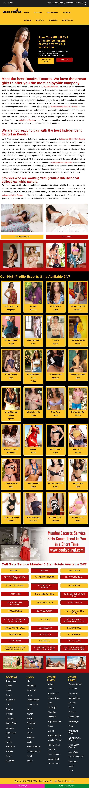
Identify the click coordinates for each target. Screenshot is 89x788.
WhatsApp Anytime (66, 786)
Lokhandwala (33, 700)
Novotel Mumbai (44, 611)
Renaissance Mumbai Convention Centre (44, 648)
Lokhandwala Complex (74, 739)
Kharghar (31, 686)
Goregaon (73, 761)
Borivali (40, 20)
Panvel (30, 728)
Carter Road (53, 759)
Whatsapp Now (46, 61)
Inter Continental (15, 585)
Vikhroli (51, 684)
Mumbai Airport (33, 747)
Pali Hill (72, 712)
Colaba (9, 686)
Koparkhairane (54, 721)
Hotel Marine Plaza (15, 628)
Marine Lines (74, 698)
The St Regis (44, 634)
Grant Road (11, 723)
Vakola (9, 742)
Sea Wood (73, 752)
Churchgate (11, 681)
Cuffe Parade (54, 764)
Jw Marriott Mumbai (44, 577)
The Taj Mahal (74, 641)
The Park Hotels (44, 602)
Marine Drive (53, 698)
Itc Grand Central (44, 594)
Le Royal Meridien (74, 577)
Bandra (27, 20)
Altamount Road (73, 732)
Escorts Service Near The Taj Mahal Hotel (74, 648)
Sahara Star (15, 634)
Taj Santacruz (15, 611)
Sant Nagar (74, 721)
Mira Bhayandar (76, 757)
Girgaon (9, 714)
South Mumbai (54, 735)
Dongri (51, 731)
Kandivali (10, 761)
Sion (71, 726)
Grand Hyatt (15, 641)
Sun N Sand (74, 585)
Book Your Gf (45, 781)
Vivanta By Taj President (44, 586)
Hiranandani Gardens (74, 746)
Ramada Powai (74, 628)
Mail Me (10, 3)
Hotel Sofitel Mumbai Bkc (74, 595)
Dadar (9, 690)
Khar (29, 681)
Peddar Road (54, 745)
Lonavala (73, 689)
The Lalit (44, 570)
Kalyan (9, 756)
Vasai (71, 766)
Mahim (30, 714)
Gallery (38, 12)
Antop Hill (52, 749)
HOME (26, 12)
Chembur (53, 20)
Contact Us (67, 20)
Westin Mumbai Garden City (15, 578)
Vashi (29, 742)
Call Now (64, 60)
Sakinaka (52, 717)
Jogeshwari (11, 733)
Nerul (29, 756)
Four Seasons (44, 619)
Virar (71, 771)
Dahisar (9, 709)
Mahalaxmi (73, 693)
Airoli (50, 703)
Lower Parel (32, 704)
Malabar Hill (53, 693)
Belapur (51, 689)
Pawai (9, 695)
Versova (30, 737)
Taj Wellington (74, 602)
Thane (30, 761)
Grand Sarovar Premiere (15, 603)
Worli (29, 709)
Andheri (66, 12)
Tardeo (9, 704)
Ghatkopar (52, 707)
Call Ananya (22, 786)
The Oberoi (44, 641)
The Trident (74, 570)
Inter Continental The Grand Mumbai (15, 620)
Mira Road (31, 690)
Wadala (9, 751)
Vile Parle (10, 747)
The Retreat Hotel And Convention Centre (14, 648)
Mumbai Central (55, 740)
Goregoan (10, 718)
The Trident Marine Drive (74, 612)
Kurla (29, 695)
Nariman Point (33, 751)
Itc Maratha (15, 594)
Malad (29, 718)
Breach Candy (54, 754)
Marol (71, 707)
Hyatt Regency (44, 628)
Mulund (72, 703)
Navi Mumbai (52, 12)
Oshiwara (31, 723)
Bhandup (52, 712)
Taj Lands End (74, 634)
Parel (29, 733)
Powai (50, 726)
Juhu (8, 737)
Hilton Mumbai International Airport (74, 620)
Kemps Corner (75, 684)
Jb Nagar (10, 728)
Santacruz (10, 700)
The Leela (15, 570)
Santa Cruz (74, 717)
